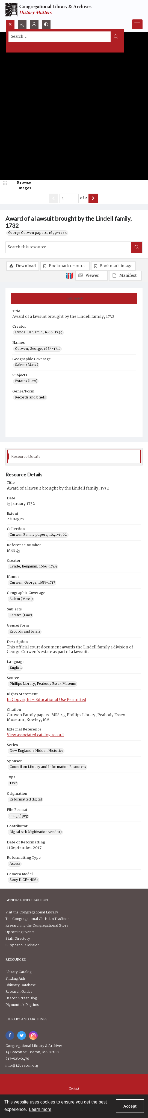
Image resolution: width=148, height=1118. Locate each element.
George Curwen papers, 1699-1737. (37, 233)
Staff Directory (17, 939)
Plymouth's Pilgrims (22, 1005)
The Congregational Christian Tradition (37, 919)
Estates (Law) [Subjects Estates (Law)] (26, 381)
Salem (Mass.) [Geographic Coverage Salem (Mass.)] (26, 365)
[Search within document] (136, 247)
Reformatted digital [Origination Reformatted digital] (26, 799)
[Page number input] (69, 198)
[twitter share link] (21, 1035)
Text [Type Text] (13, 783)
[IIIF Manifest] (125, 276)
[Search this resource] (68, 247)
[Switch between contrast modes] (46, 24)
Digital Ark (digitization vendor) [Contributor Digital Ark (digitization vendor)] (36, 832)
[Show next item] (93, 198)
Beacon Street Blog (21, 998)
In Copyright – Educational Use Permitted (46, 700)
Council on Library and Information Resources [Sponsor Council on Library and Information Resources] (48, 767)
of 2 (83, 198)
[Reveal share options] (22, 24)
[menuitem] (74, 1088)
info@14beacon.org (21, 1065)
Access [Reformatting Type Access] (15, 864)
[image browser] (20, 185)
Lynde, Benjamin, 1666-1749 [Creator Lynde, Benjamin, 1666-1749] (39, 332)
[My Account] (34, 24)
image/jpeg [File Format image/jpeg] (19, 816)
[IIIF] (69, 275)
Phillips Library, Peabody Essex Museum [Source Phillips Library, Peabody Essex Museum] (43, 684)
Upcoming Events (19, 932)
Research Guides (18, 992)
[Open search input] (10, 24)
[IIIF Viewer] (91, 276)
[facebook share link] (9, 1035)
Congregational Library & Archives (34, 1046)
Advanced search (22, 46)
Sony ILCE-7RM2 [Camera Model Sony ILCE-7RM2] (24, 880)
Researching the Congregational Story (36, 925)
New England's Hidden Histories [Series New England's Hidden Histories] (36, 751)
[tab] (74, 298)
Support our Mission (22, 945)
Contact (74, 1088)
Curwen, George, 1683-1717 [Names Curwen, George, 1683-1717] (38, 349)
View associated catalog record (35, 735)
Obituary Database (20, 985)
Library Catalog (18, 972)
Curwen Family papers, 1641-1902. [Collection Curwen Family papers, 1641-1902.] (38, 535)
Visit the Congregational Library (31, 912)
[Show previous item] (53, 198)
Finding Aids (15, 979)
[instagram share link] (33, 1035)
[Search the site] (60, 36)
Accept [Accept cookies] (130, 1106)
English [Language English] (16, 668)
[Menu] (137, 24)
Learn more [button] (40, 1109)
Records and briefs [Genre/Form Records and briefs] (30, 397)
